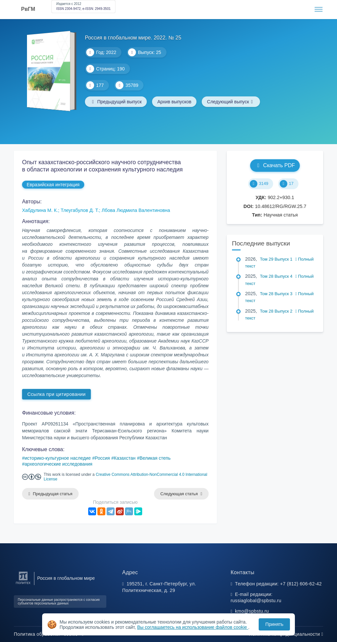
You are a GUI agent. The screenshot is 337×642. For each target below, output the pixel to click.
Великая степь (155, 458)
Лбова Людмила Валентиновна (136, 210)
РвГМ (28, 9)
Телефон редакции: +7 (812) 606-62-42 (278, 583)
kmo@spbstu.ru (252, 611)
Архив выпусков (175, 101)
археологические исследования (58, 464)
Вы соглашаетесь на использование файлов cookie (192, 627)
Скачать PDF (275, 165)
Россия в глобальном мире (66, 578)
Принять (274, 624)
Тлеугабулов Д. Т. (80, 210)
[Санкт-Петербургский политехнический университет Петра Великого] (23, 584)
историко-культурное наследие (58, 458)
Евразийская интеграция (53, 184)
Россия (102, 458)
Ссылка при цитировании (56, 394)
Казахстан (125, 458)
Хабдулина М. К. (40, 210)
